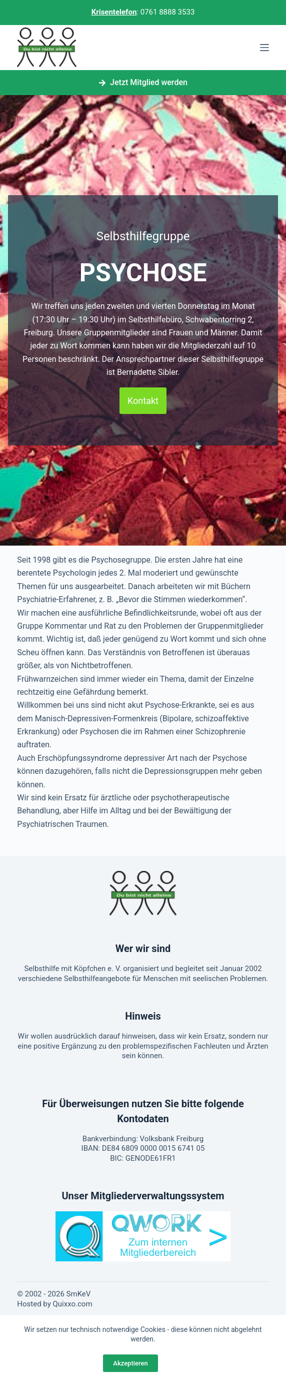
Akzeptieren (130, 1363)
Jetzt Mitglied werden (143, 82)
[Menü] (264, 47)
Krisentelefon (114, 12)
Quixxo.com (72, 1303)
